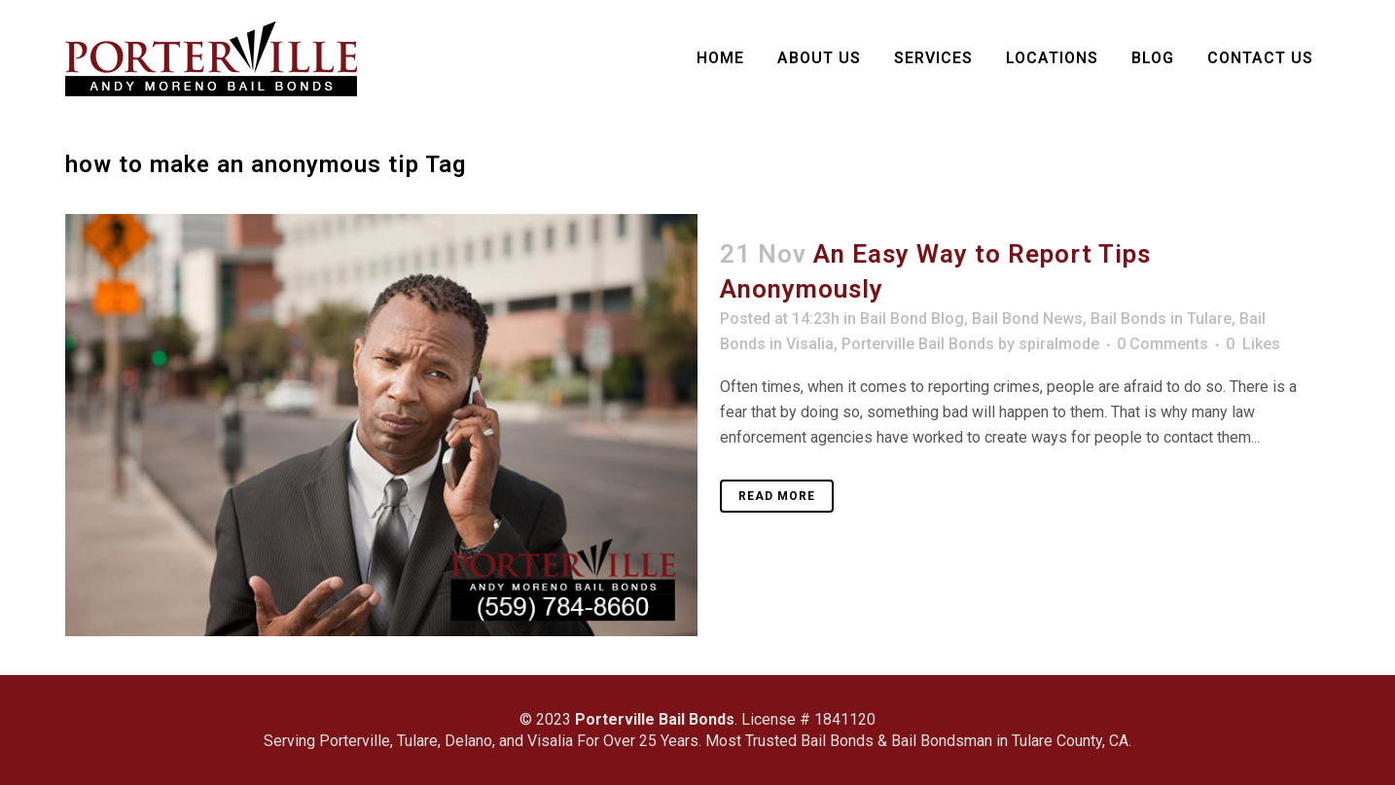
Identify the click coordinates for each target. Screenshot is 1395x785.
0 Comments (1162, 344)
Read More (776, 496)
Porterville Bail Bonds (917, 344)
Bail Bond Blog (912, 318)
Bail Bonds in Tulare (1161, 318)
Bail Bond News (1027, 318)
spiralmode (1059, 344)
